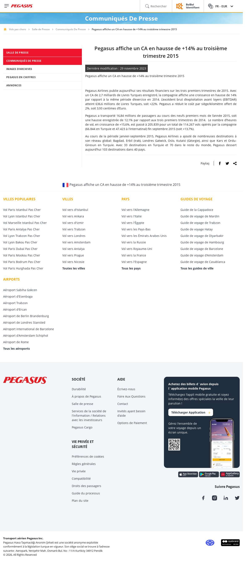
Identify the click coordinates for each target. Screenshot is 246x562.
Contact (122, 404)
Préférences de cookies (88, 456)
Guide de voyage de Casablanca (203, 262)
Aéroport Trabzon (15, 303)
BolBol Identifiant (192, 6)
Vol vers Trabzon (73, 229)
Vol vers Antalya (73, 249)
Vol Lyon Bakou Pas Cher (20, 242)
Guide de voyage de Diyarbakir (202, 236)
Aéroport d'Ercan (15, 309)
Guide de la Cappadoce (197, 210)
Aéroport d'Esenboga (18, 296)
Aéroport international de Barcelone (28, 329)
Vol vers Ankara (73, 216)
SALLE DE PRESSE (17, 52)
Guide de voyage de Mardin (200, 216)
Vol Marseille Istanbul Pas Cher (25, 223)
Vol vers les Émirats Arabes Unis (144, 236)
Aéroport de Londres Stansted (24, 322)
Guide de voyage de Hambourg (202, 242)
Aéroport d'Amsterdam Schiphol (25, 335)
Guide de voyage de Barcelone (202, 249)
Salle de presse (82, 404)
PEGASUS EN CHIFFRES (21, 77)
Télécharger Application (190, 412)
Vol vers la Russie (134, 242)
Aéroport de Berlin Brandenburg (26, 316)
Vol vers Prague (73, 255)
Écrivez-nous (126, 389)
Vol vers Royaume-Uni (137, 249)
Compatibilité (81, 479)
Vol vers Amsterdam (76, 242)
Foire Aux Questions (131, 396)
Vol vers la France (134, 255)
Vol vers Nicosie (73, 262)
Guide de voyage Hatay (197, 229)
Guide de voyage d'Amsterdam (202, 255)
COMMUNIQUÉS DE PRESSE (23, 61)
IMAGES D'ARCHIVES (19, 69)
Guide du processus (86, 493)
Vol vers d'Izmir (73, 223)
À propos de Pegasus (86, 396)
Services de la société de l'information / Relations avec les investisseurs (89, 415)
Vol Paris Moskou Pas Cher (21, 255)
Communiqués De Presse (71, 29)
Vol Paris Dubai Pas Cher (20, 249)
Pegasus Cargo (82, 427)
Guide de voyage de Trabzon (200, 223)
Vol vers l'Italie (132, 216)
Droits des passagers (86, 486)
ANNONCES (13, 85)
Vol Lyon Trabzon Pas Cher (21, 236)
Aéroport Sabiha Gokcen (20, 290)
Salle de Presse (41, 29)
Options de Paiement (132, 423)
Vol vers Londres (73, 236)
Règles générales (84, 464)
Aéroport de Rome (16, 342)
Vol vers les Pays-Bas (136, 229)
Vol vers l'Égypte (133, 223)
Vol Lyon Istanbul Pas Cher (21, 216)
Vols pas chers (17, 29)
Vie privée (79, 471)
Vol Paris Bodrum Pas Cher (22, 262)
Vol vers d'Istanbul (75, 210)
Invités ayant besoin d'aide (131, 413)
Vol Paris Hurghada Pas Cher (23, 268)
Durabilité (79, 389)
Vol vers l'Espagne (134, 262)
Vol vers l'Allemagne (135, 210)
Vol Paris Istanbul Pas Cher (22, 210)
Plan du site (80, 501)
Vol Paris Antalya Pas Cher (21, 229)
